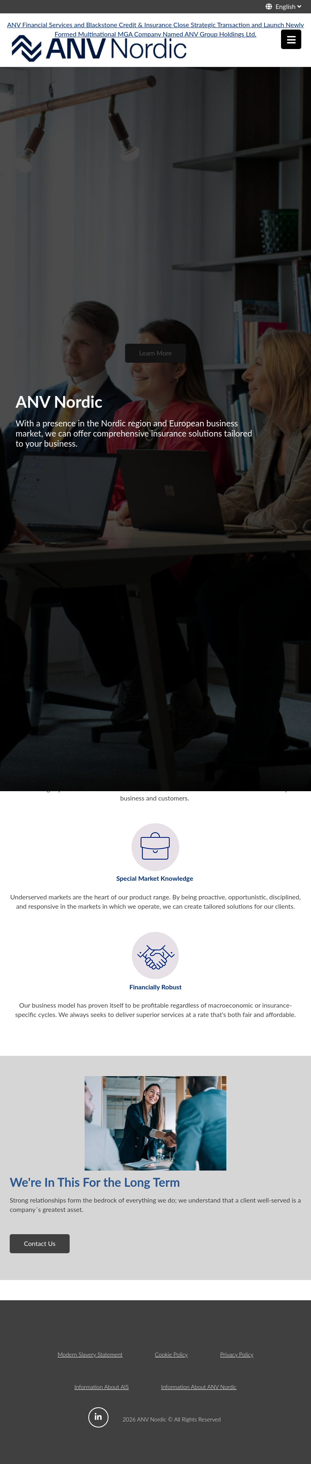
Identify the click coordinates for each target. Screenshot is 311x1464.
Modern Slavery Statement (90, 1354)
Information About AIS (102, 1386)
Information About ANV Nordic (198, 1386)
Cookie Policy (171, 1354)
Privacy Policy (236, 1354)
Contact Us (39, 1243)
